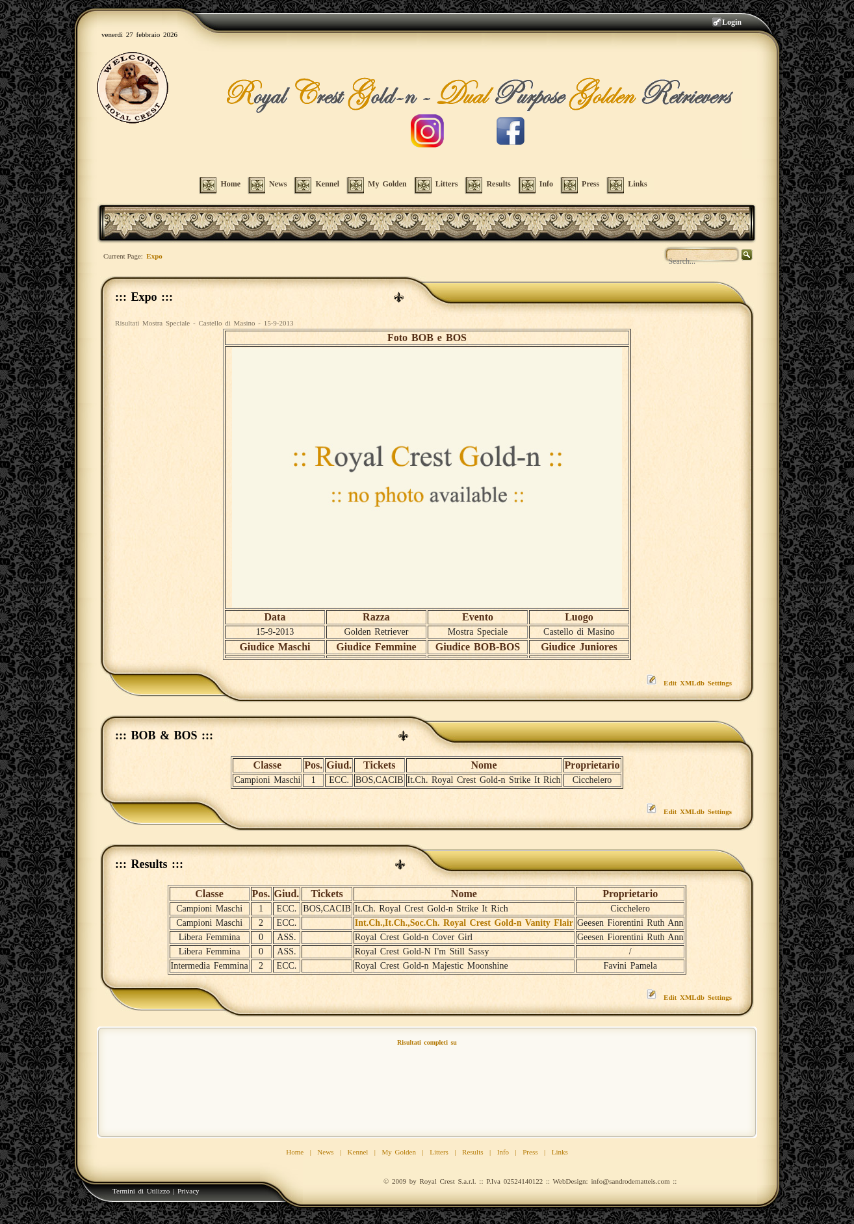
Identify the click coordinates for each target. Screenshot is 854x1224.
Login (732, 22)
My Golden (399, 1152)
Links (560, 1152)
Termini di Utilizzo (141, 1191)
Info (503, 1152)
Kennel (358, 1152)
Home (295, 1152)
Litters (439, 1152)
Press (530, 1152)
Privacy (188, 1191)
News (325, 1152)
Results (472, 1152)
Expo (154, 256)
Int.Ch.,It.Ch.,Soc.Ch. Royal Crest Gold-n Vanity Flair (464, 923)
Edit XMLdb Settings (698, 683)
